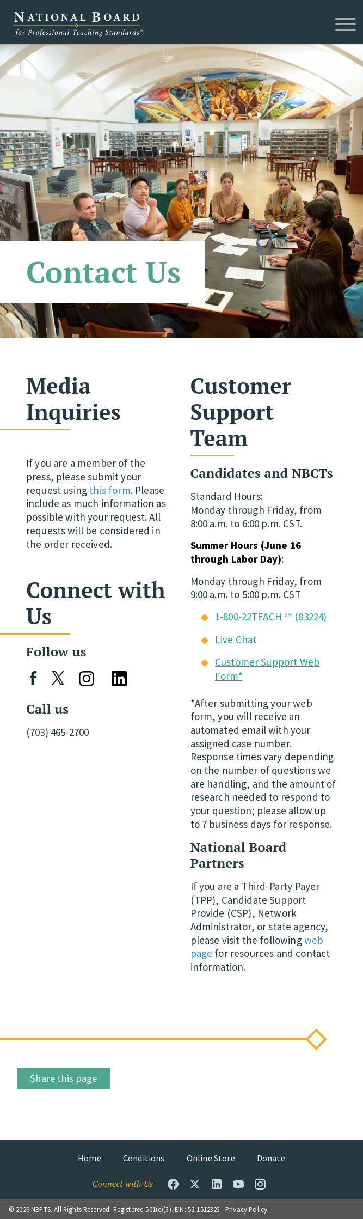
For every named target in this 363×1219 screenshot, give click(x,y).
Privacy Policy (246, 1209)
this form (109, 490)
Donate (271, 1158)
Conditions (144, 1158)
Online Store (211, 1158)
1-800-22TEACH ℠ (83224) (271, 616)
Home (89, 1158)
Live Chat (235, 639)
